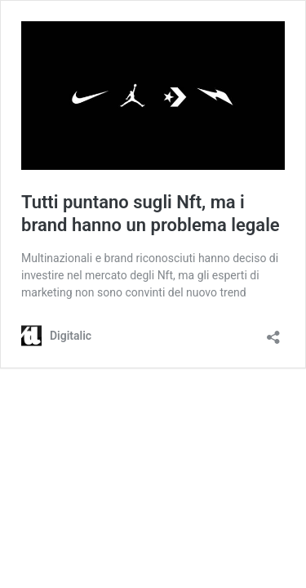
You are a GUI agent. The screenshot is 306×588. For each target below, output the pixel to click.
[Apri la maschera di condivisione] (273, 332)
